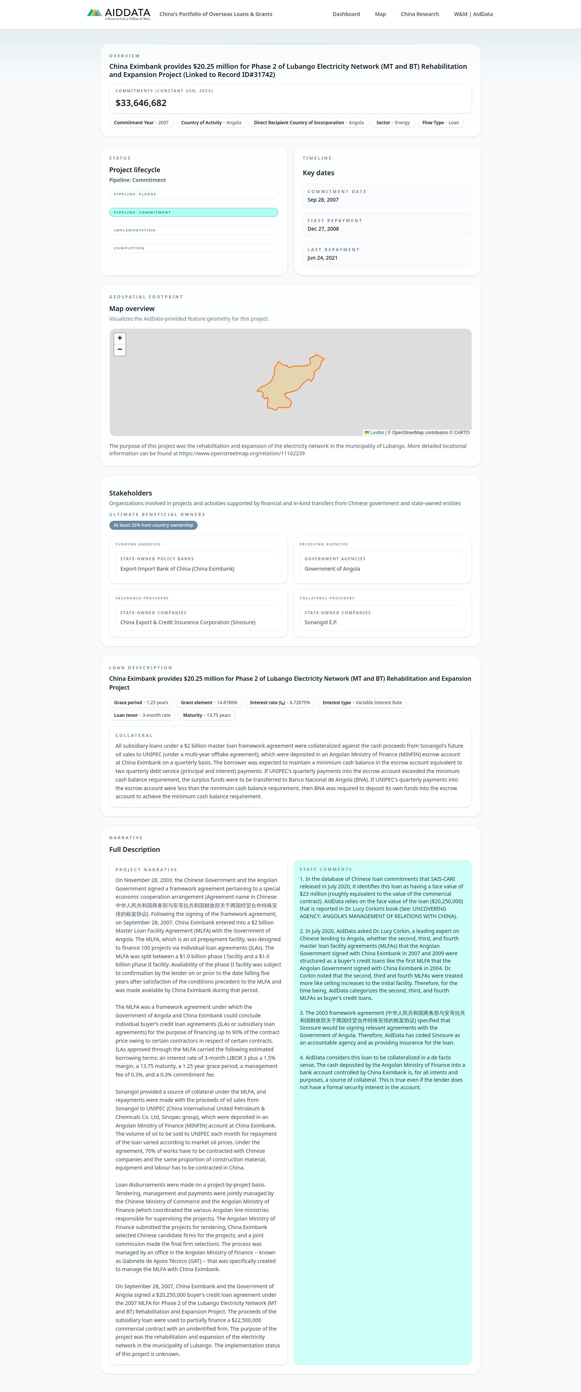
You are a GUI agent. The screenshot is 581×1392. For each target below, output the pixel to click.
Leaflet (374, 432)
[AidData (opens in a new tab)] (118, 14)
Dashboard (346, 13)
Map (380, 13)
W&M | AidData (473, 13)
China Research (420, 13)
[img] (291, 382)
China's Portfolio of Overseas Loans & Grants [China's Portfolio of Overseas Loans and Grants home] (216, 13)
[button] (119, 338)
